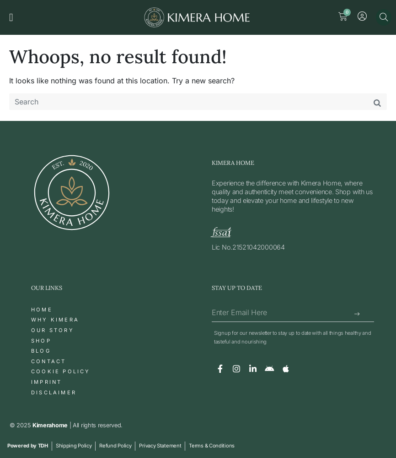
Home (42, 309)
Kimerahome (50, 425)
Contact (48, 361)
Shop (41, 341)
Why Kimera (55, 319)
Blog (41, 351)
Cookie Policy (61, 371)
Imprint (46, 382)
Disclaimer (53, 392)
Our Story (52, 330)
